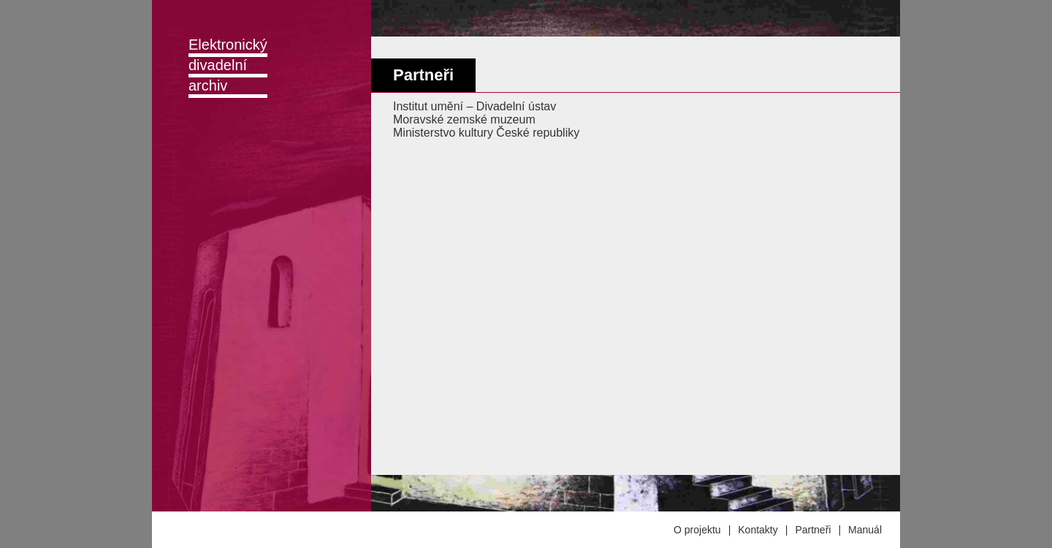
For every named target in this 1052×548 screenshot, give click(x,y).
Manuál (865, 530)
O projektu (697, 530)
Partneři (813, 530)
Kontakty (757, 530)
